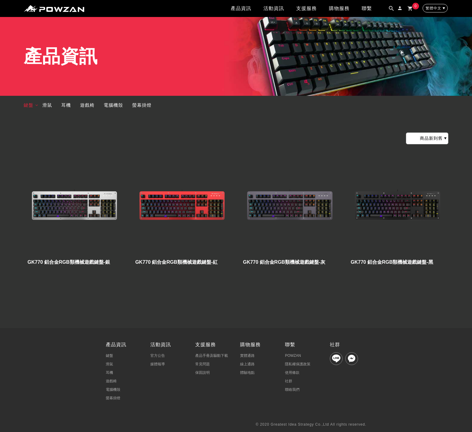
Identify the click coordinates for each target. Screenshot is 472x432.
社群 (288, 381)
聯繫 (367, 8)
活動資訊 (273, 8)
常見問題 (202, 364)
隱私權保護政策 (297, 364)
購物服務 (339, 8)
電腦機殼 (113, 105)
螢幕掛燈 (142, 105)
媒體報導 (157, 364)
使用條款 (292, 372)
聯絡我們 (292, 389)
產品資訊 (241, 8)
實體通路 (247, 355)
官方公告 (157, 355)
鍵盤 (28, 105)
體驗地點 (247, 372)
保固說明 (202, 372)
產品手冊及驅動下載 (211, 355)
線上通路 (247, 364)
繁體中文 (433, 8)
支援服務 (306, 8)
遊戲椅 (87, 105)
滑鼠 (47, 105)
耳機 (66, 105)
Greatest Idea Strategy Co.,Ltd (300, 424)
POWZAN (293, 355)
